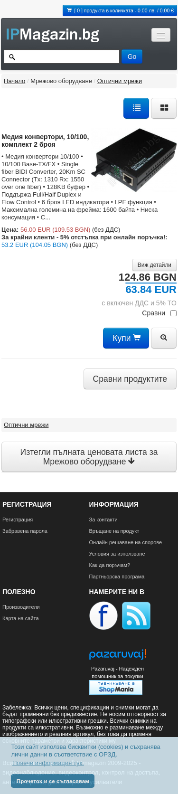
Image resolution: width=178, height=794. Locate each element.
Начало (14, 81)
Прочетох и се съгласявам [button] (53, 781)
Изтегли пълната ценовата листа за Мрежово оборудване (89, 456)
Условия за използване (117, 554)
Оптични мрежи (119, 81)
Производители (21, 607)
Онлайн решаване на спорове (125, 542)
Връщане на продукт (114, 531)
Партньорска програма (117, 576)
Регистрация (17, 519)
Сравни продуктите (130, 379)
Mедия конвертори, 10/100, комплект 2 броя (45, 140)
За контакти (103, 519)
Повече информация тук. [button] (48, 762)
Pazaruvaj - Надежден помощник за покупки (117, 672)
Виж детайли (154, 265)
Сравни (159, 313)
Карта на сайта (20, 618)
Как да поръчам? (110, 565)
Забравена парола (24, 531)
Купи (126, 338)
